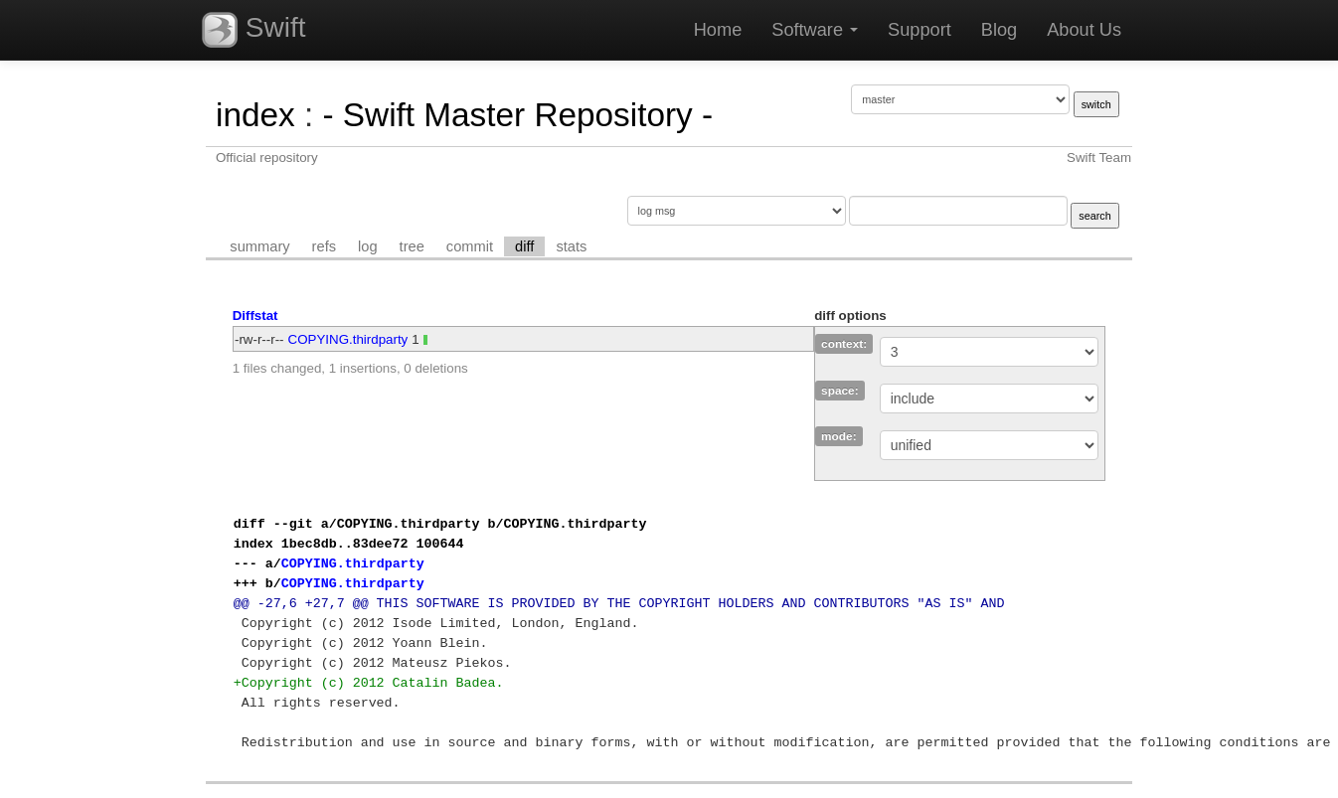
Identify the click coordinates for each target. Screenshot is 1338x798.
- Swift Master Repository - (517, 114)
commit (469, 246)
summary (259, 246)
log (368, 246)
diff (524, 246)
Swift (253, 30)
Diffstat (255, 315)
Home (718, 30)
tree (412, 246)
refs (324, 246)
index (255, 114)
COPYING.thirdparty (348, 339)
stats (571, 246)
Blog (999, 30)
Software (814, 30)
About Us (1084, 30)
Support (919, 30)
